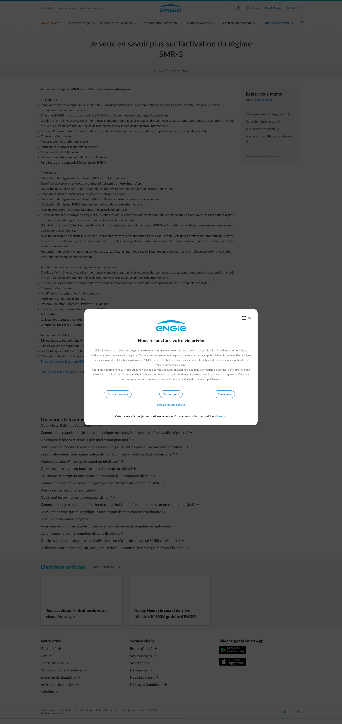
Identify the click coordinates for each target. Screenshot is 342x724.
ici (228, 369)
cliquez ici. (221, 416)
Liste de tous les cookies (171, 405)
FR (244, 318)
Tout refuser (224, 394)
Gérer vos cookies (118, 394)
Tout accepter (171, 394)
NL (249, 318)
